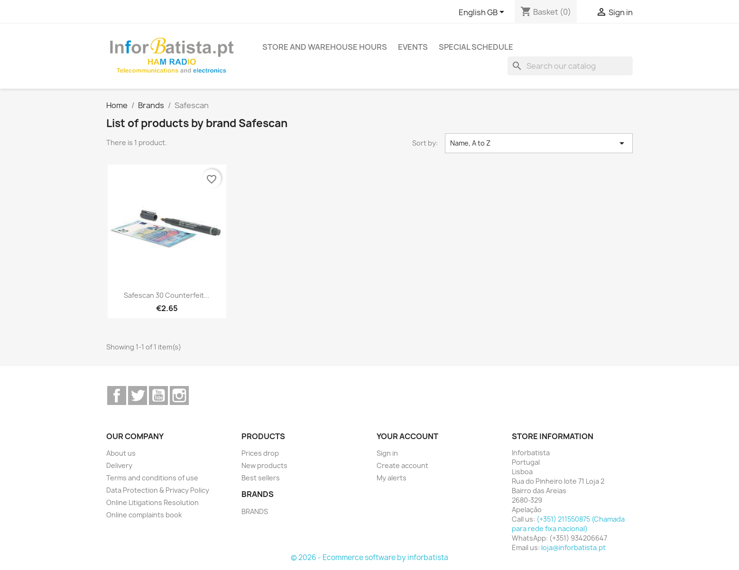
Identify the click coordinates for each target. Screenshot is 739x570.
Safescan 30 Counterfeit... (167, 295)
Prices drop (260, 453)
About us (121, 453)
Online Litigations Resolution (152, 502)
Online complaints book (144, 514)
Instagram (179, 395)
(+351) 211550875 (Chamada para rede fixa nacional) (568, 524)
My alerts (391, 477)
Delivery (119, 465)
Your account (407, 436)
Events (413, 47)
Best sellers (260, 477)
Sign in (387, 453)
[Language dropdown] (483, 12)
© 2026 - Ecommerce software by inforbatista (369, 557)
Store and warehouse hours (324, 47)
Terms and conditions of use (152, 477)
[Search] (570, 65)
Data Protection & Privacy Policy (157, 490)
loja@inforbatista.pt (573, 547)
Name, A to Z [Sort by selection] (539, 143)
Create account (402, 465)
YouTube (158, 395)
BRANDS (254, 511)
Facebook (116, 395)
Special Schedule (476, 47)
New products (264, 465)
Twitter (137, 395)
